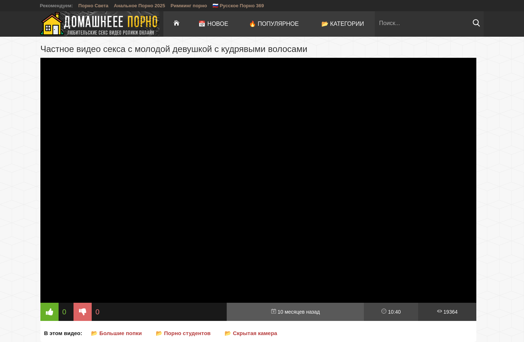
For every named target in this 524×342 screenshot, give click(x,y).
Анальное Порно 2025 (139, 5)
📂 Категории (342, 24)
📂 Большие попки (116, 333)
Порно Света (93, 5)
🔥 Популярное (274, 24)
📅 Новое (213, 24)
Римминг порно (189, 5)
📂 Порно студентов (183, 333)
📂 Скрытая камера (251, 333)
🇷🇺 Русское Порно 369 (238, 5)
